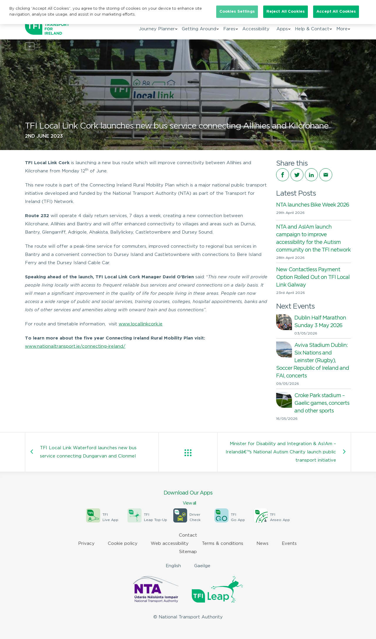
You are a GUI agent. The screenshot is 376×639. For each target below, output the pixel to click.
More (342, 29)
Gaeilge (202, 566)
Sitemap (188, 552)
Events (289, 543)
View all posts (188, 452)
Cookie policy (122, 543)
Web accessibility (170, 543)
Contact (188, 535)
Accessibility (255, 29)
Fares (229, 29)
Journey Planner (157, 29)
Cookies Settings (237, 11)
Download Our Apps (188, 498)
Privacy (86, 543)
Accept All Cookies (336, 11)
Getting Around (199, 29)
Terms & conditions (222, 543)
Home (31, 46)
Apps (282, 29)
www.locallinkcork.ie (140, 324)
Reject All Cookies (285, 11)
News (51, 46)
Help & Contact (312, 29)
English (173, 566)
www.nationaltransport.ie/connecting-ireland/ (75, 346)
